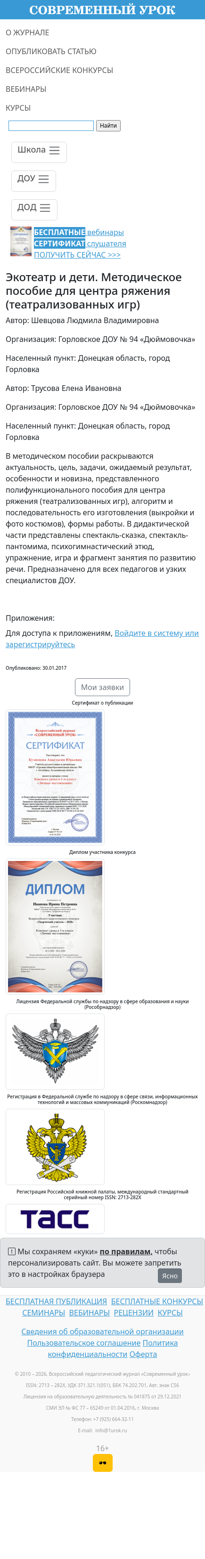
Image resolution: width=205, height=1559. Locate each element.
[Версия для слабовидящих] (103, 1463)
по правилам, (126, 1251)
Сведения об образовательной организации (102, 1331)
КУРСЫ (18, 108)
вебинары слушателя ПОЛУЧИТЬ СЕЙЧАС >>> (80, 243)
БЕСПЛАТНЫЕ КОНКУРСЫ (157, 1301)
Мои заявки (102, 687)
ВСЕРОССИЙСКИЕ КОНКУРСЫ (59, 70)
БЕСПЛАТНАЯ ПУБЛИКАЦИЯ (56, 1301)
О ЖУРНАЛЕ (27, 32)
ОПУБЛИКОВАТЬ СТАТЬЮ (51, 51)
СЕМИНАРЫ (43, 1312)
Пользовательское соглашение (83, 1343)
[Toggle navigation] (39, 152)
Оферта (143, 1354)
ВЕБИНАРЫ (26, 89)
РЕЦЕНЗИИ (134, 1312)
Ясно (170, 1275)
